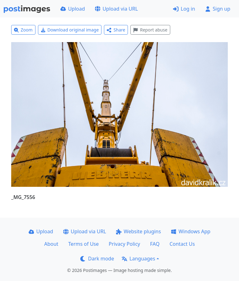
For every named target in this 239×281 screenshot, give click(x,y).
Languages (138, 258)
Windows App (190, 231)
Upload (72, 8)
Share (116, 30)
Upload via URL (116, 8)
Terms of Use (83, 243)
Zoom (23, 30)
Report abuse (150, 30)
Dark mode (97, 258)
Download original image (70, 30)
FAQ (154, 243)
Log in (184, 8)
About (51, 243)
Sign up (217, 8)
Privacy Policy (124, 243)
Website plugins (138, 231)
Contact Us (182, 243)
